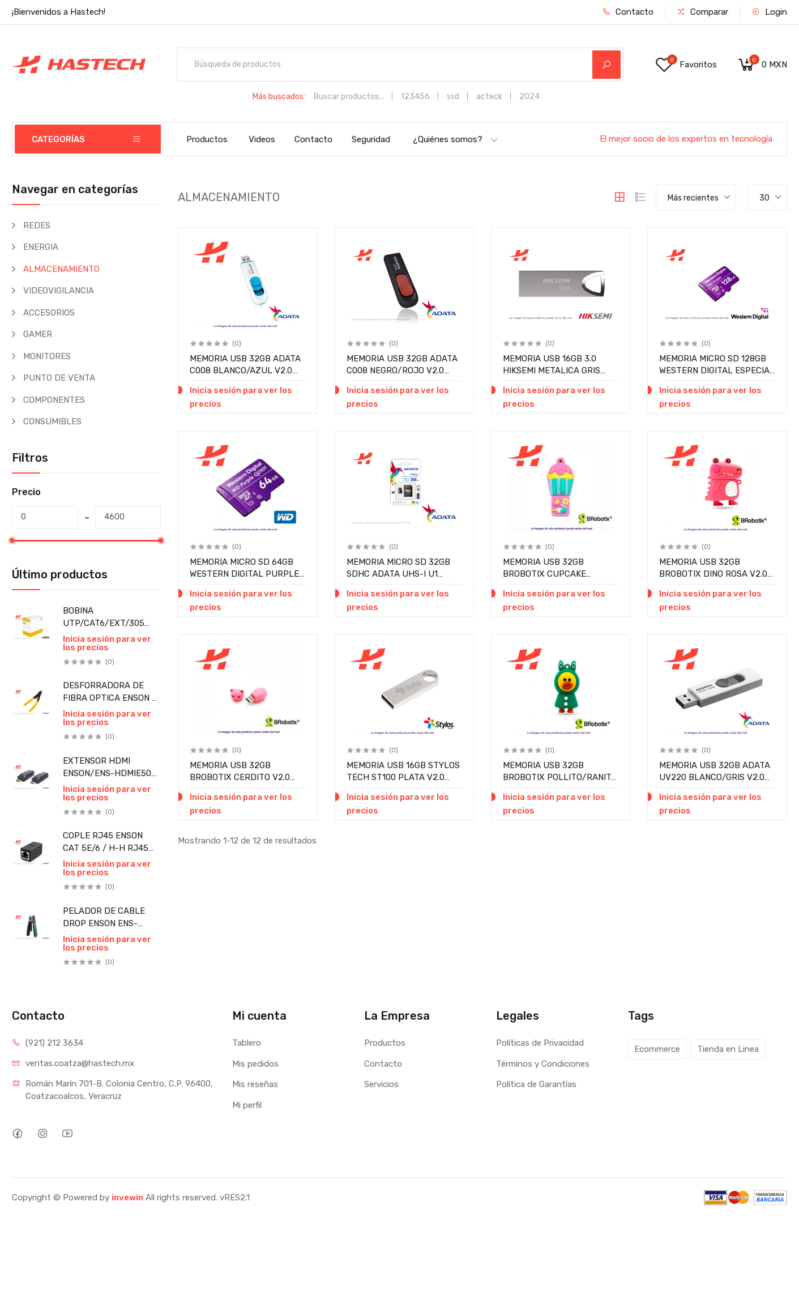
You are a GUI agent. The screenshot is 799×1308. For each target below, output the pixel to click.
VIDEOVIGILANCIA (58, 291)
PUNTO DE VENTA (59, 378)
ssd (453, 96)
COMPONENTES (54, 400)
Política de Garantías (536, 1084)
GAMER (37, 334)
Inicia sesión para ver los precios (107, 643)
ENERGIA (40, 247)
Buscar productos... (349, 96)
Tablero (246, 1043)
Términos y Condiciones (542, 1064)
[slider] (12, 540)
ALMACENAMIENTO (61, 269)
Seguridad (371, 139)
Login (769, 12)
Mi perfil (247, 1105)
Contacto (627, 12)
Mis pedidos (255, 1064)
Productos (207, 139)
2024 (529, 96)
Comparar (702, 12)
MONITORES (47, 356)
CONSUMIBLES (52, 421)
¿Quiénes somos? (455, 139)
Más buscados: (279, 96)
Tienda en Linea (728, 1049)
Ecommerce (657, 1049)
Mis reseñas (255, 1084)
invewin (127, 1197)
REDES (36, 225)
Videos (262, 139)
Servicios (381, 1084)
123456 (415, 96)
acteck (489, 96)
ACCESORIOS (49, 313)
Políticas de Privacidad (540, 1043)
